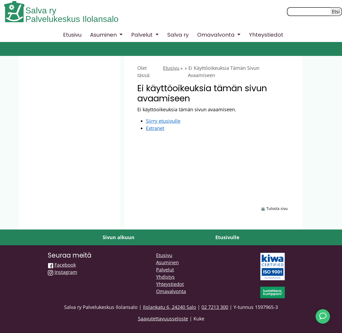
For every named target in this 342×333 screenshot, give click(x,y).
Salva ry (40, 10)
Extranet (155, 128)
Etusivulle (227, 237)
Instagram (66, 272)
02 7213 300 (214, 307)
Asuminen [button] (104, 35)
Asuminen (167, 262)
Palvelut (165, 269)
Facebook (65, 265)
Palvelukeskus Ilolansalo (72, 19)
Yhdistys (165, 277)
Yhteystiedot (266, 35)
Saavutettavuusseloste (163, 318)
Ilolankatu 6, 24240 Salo (169, 307)
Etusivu (72, 35)
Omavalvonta (171, 291)
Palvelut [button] (142, 35)
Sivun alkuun (118, 237)
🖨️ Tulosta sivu (274, 208)
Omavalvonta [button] (216, 35)
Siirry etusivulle (163, 121)
